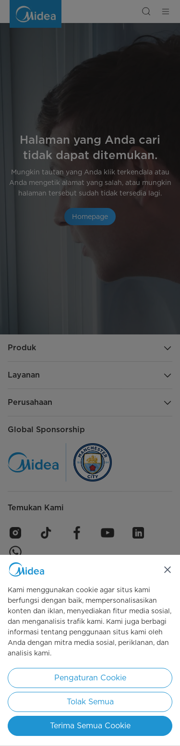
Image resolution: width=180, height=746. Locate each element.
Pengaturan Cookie (90, 677)
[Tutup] (167, 569)
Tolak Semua (90, 701)
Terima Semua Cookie (90, 725)
